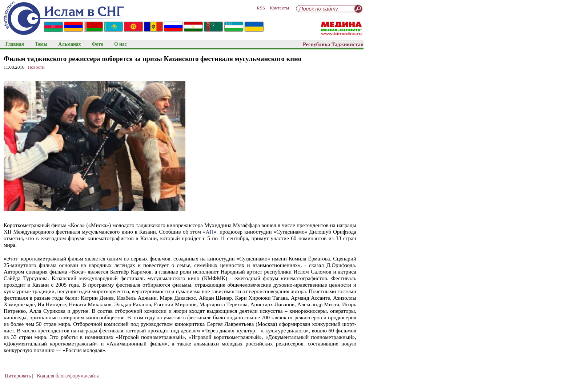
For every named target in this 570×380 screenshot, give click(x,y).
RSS (261, 8)
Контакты (279, 8)
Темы (41, 44)
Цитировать (18, 376)
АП (210, 232)
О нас (120, 44)
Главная (14, 44)
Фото (97, 44)
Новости (36, 67)
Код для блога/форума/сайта (68, 376)
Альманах (69, 44)
